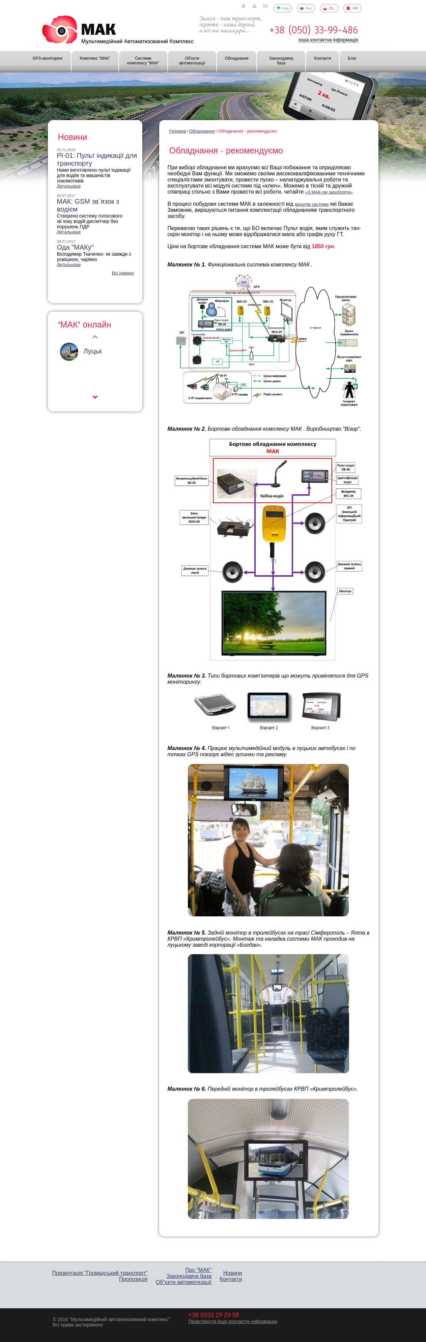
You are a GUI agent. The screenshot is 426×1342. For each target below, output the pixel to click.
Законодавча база (281, 60)
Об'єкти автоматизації (192, 60)
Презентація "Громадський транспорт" (100, 1273)
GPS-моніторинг (48, 58)
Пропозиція (133, 1279)
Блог (352, 58)
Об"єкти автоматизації (183, 1282)
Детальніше (69, 186)
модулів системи (312, 204)
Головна (177, 131)
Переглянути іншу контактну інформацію (232, 1321)
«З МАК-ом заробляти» (328, 192)
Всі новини (123, 273)
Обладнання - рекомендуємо (247, 131)
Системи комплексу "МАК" (143, 60)
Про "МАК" (198, 1270)
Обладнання (236, 58)
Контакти (322, 58)
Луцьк (93, 351)
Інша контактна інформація (328, 39)
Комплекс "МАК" (95, 58)
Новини (232, 1273)
